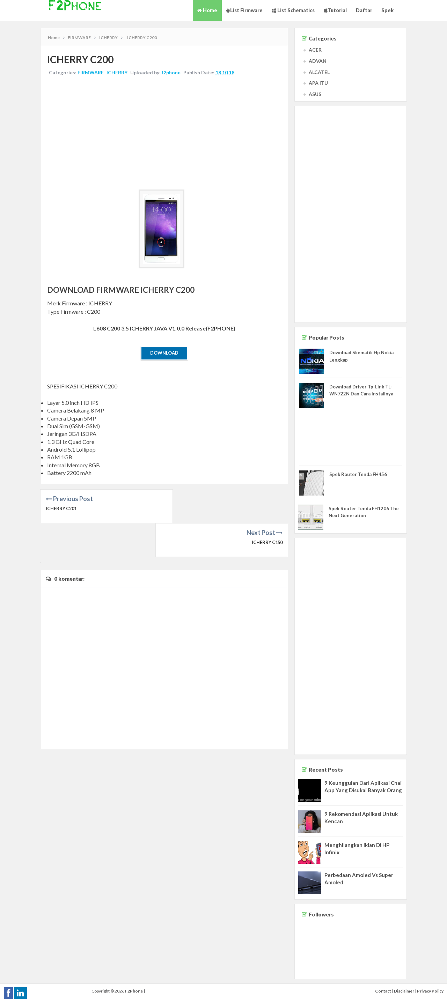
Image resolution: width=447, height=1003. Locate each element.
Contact (383, 991)
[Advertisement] (164, 134)
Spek (387, 10)
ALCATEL (319, 72)
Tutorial (335, 10)
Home (207, 10)
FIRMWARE (91, 73)
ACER (315, 50)
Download (164, 353)
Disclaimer (404, 991)
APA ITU (318, 83)
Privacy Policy (430, 991)
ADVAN (318, 61)
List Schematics (293, 10)
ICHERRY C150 (266, 509)
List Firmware (244, 10)
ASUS (315, 94)
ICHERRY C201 (62, 509)
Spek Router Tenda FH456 (358, 474)
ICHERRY (117, 73)
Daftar (364, 10)
